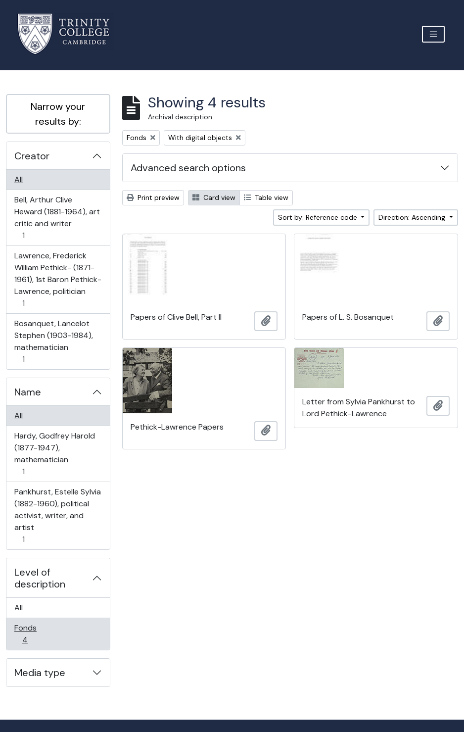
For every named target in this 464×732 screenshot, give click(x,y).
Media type (39, 672)
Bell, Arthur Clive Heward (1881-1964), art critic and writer (57, 218)
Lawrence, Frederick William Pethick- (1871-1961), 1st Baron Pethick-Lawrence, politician (57, 279)
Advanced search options (188, 167)
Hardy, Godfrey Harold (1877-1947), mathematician (54, 454)
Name (27, 392)
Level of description (39, 578)
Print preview (153, 197)
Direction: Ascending (412, 217)
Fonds (31, 634)
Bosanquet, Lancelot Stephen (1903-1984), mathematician (53, 341)
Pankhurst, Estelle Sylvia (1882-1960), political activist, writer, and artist (57, 515)
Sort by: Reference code (318, 217)
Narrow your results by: (58, 114)
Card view (213, 197)
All (18, 179)
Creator (31, 155)
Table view (266, 197)
